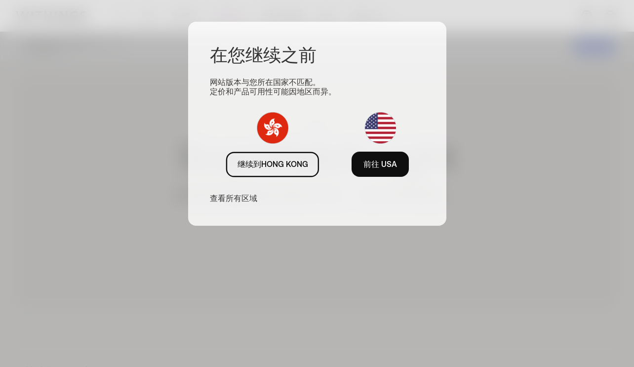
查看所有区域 (233, 198)
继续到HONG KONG (273, 164)
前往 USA (380, 164)
